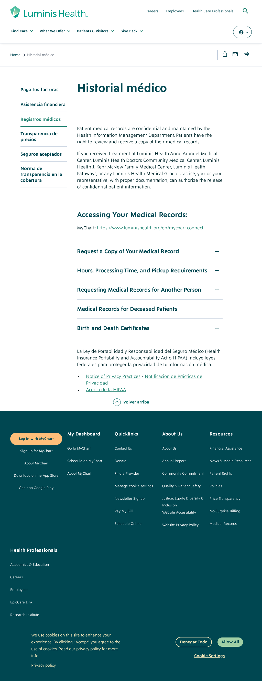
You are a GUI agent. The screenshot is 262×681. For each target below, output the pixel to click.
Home (15, 55)
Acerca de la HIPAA (106, 389)
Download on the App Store (36, 476)
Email (236, 54)
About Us (169, 448)
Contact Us (123, 448)
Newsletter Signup (130, 499)
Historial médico (122, 88)
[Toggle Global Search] (245, 11)
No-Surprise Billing (225, 511)
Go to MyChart (79, 448)
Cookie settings (209, 656)
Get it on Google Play (36, 488)
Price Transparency (225, 499)
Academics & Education (29, 565)
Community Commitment (183, 474)
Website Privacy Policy (180, 525)
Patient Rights (221, 474)
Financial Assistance (226, 448)
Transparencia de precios (39, 136)
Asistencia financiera (43, 104)
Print (247, 54)
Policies (216, 486)
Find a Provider (127, 474)
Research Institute (24, 615)
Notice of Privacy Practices (113, 376)
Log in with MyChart (36, 439)
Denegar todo (194, 642)
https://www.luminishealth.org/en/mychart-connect (150, 228)
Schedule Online (128, 524)
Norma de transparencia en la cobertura (41, 174)
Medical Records (223, 524)
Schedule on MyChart (84, 461)
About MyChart (36, 463)
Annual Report (173, 461)
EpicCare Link (21, 602)
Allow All (230, 642)
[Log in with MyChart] (242, 32)
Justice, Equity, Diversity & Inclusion (183, 501)
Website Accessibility (179, 512)
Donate (120, 461)
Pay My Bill (124, 511)
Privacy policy (43, 665)
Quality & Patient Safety (181, 486)
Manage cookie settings (134, 486)
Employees (175, 11)
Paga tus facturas (39, 89)
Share (226, 54)
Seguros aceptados (41, 154)
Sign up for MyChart (36, 451)
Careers (152, 11)
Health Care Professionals (212, 11)
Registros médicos (40, 119)
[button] (150, 251)
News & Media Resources (230, 461)
